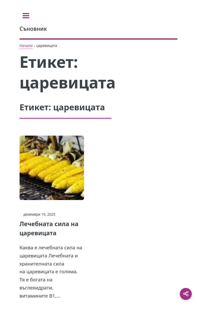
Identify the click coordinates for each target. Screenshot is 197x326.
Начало (26, 45)
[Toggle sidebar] (26, 15)
